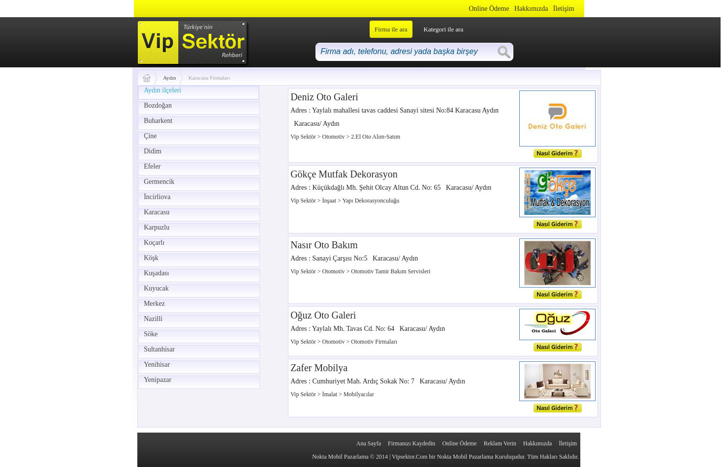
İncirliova (157, 197)
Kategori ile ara (444, 29)
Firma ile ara (391, 29)
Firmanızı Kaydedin (411, 443)
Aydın (169, 78)
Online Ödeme (489, 8)
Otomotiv (334, 136)
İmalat (330, 394)
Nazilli (153, 318)
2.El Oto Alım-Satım (375, 136)
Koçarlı (154, 242)
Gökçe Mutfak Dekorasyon (344, 174)
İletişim (563, 8)
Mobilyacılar (359, 394)
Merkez (154, 303)
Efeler (152, 166)
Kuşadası (156, 273)
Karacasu (156, 212)
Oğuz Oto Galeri (323, 315)
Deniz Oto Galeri (324, 96)
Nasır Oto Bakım (324, 244)
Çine (150, 136)
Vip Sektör (303, 136)
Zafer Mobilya (318, 367)
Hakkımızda (531, 8)
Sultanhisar (159, 349)
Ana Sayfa (368, 443)
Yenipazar (157, 379)
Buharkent (158, 120)
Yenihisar (157, 364)
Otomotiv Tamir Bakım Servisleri (390, 271)
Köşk (151, 258)
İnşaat (330, 200)
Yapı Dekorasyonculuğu (371, 200)
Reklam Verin (500, 443)
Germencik (159, 181)
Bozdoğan (158, 105)
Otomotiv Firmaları (374, 341)
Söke (151, 334)
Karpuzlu (156, 227)
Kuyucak (156, 288)
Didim (152, 151)
